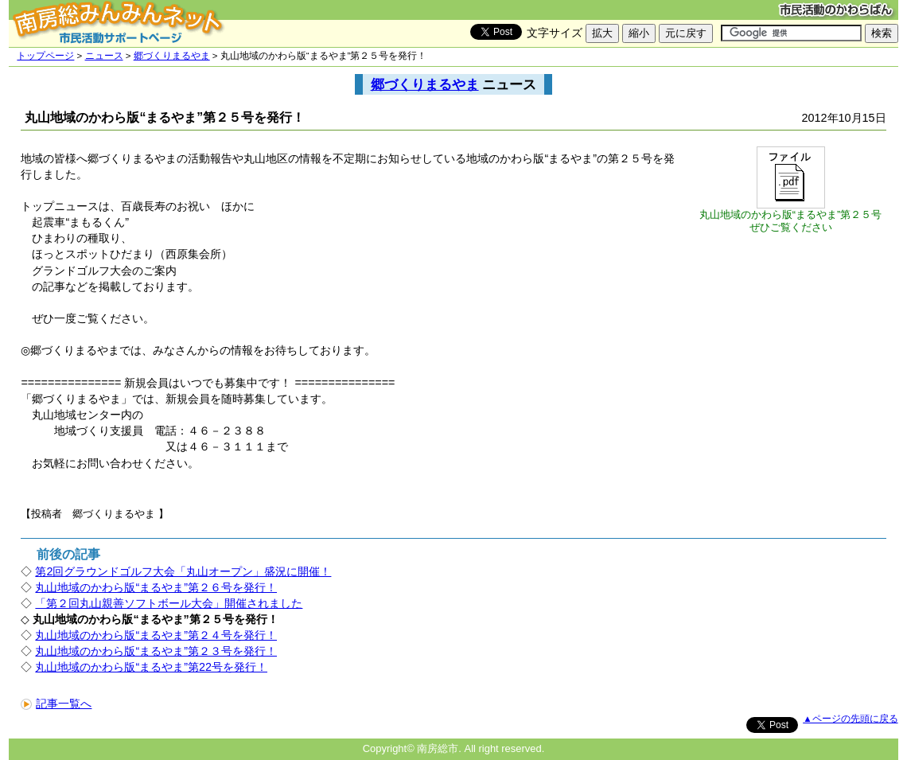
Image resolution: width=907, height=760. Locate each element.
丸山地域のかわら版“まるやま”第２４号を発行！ (156, 635)
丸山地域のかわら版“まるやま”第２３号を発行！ (156, 651)
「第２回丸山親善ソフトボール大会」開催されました (168, 603)
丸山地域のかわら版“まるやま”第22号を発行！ (151, 667)
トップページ (45, 55)
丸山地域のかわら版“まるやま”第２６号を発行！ (156, 587)
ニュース (104, 55)
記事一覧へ (56, 703)
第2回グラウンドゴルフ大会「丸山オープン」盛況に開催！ (183, 571)
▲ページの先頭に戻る (850, 718)
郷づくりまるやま (172, 55)
